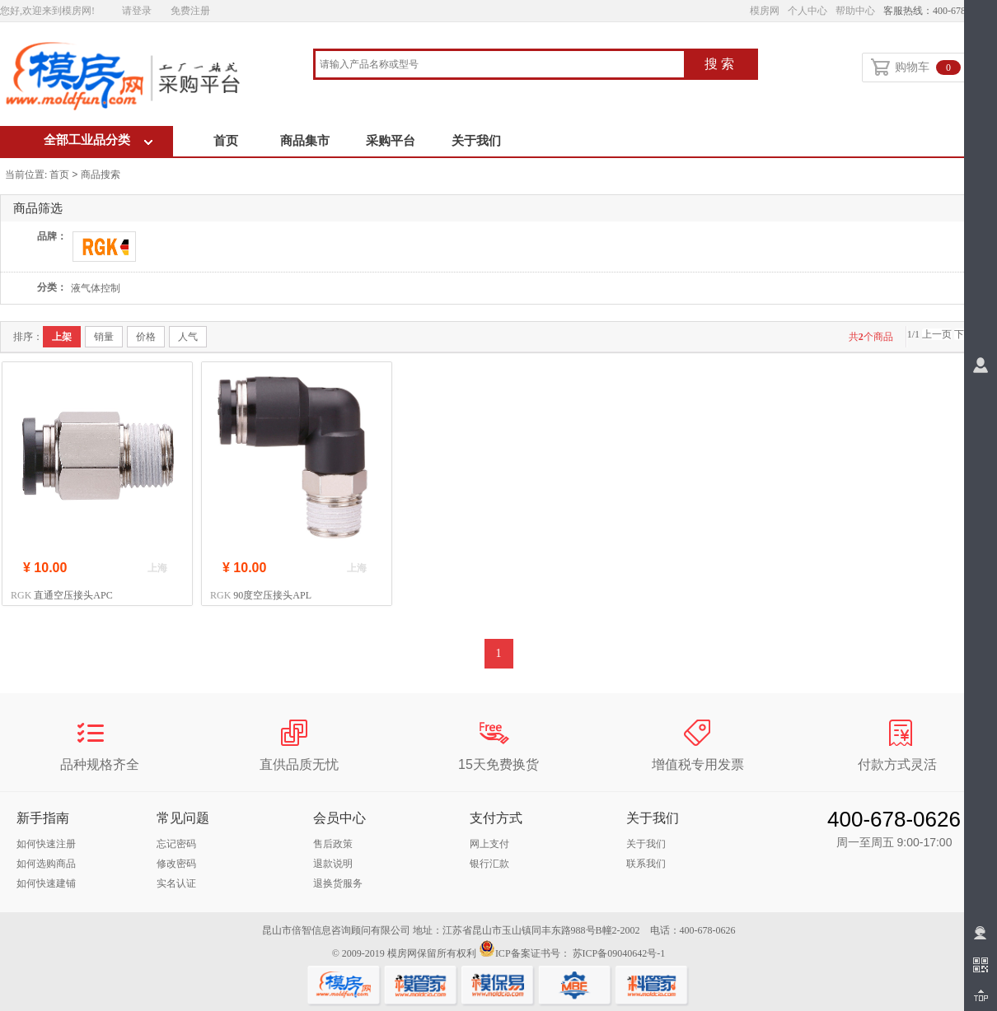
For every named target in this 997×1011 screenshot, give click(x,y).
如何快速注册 (46, 844)
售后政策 (333, 844)
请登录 (137, 10)
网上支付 (489, 844)
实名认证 (176, 883)
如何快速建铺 (46, 883)
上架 (62, 336)
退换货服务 (338, 883)
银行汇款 (489, 863)
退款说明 (333, 863)
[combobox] (500, 65)
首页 (225, 140)
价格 (146, 336)
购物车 (916, 68)
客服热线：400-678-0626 (936, 10)
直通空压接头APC (73, 595)
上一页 (937, 334)
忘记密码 (176, 844)
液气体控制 (95, 288)
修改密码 (176, 863)
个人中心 (807, 10)
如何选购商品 (46, 863)
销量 (104, 336)
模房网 (764, 10)
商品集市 (305, 140)
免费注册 (190, 10)
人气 (188, 336)
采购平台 (390, 140)
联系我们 (646, 863)
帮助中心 (855, 10)
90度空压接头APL (272, 595)
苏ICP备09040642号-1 (619, 953)
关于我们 (476, 140)
